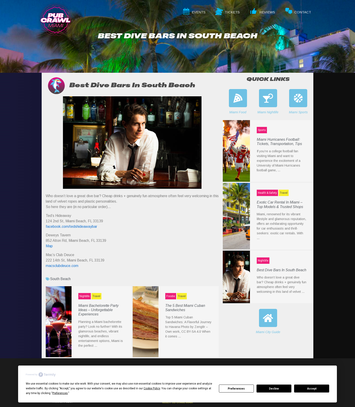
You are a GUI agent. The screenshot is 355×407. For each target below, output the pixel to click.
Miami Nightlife (267, 112)
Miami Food (237, 112)
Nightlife (84, 296)
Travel (96, 296)
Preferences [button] (60, 393)
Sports (262, 130)
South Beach (60, 279)
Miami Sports (298, 112)
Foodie (170, 296)
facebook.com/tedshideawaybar (71, 226)
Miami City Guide (268, 332)
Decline (274, 388)
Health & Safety (267, 192)
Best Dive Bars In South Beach (281, 270)
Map (49, 246)
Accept (312, 388)
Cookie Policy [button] (152, 388)
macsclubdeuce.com (62, 266)
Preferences (236, 388)
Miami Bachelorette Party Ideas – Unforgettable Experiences (98, 310)
